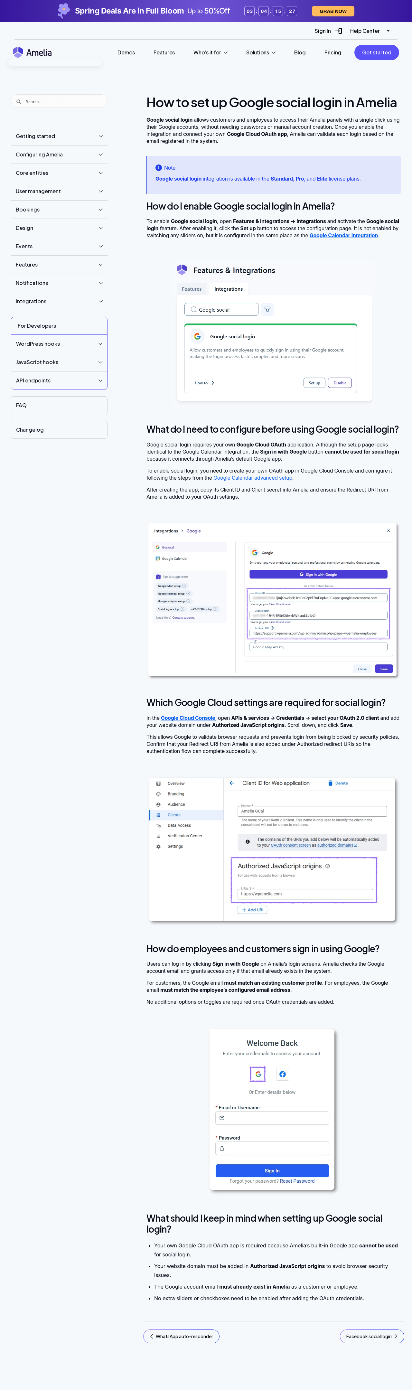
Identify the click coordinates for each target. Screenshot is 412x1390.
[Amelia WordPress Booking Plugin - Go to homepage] (32, 52)
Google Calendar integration (344, 235)
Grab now (333, 11)
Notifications (32, 282)
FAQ (21, 405)
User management (38, 191)
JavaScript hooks (37, 362)
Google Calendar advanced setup (252, 477)
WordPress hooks (38, 343)
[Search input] (65, 101)
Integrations (31, 301)
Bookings (28, 209)
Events (24, 246)
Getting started (35, 136)
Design (24, 227)
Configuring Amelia (39, 154)
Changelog (30, 429)
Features (27, 264)
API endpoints (33, 380)
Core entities (32, 172)
